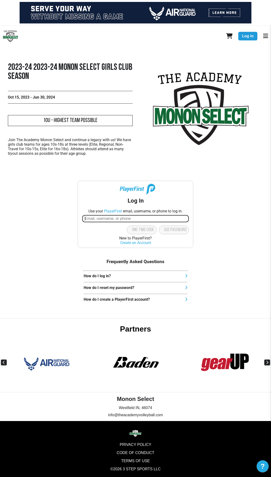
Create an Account (135, 242)
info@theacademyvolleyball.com (135, 415)
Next (267, 362)
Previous (4, 362)
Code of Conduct (135, 453)
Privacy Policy (135, 445)
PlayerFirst (113, 211)
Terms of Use (135, 461)
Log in (248, 36)
